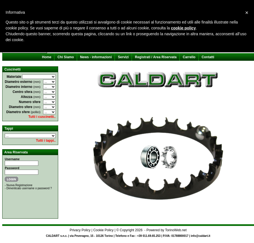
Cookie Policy (103, 230)
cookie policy (183, 28)
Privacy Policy (80, 230)
